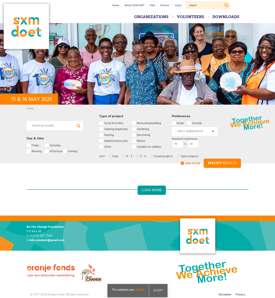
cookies (139, 289)
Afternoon (56, 151)
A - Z (129, 156)
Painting (109, 135)
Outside (197, 123)
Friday (35, 145)
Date (115, 156)
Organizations (151, 16)
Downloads (225, 16)
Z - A (143, 156)
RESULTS (222, 163)
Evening (72, 151)
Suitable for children (149, 147)
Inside (180, 123)
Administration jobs (116, 141)
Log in (178, 5)
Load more (152, 190)
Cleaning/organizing (115, 129)
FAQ (152, 5)
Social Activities (113, 123)
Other (107, 147)
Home (115, 5)
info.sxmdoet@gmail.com (46, 240)
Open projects (189, 156)
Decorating (143, 135)
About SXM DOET (134, 5)
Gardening (143, 129)
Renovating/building (149, 123)
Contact (164, 5)
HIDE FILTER (192, 163)
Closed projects (163, 156)
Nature (141, 141)
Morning (37, 151)
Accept (158, 290)
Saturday (55, 145)
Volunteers (190, 16)
